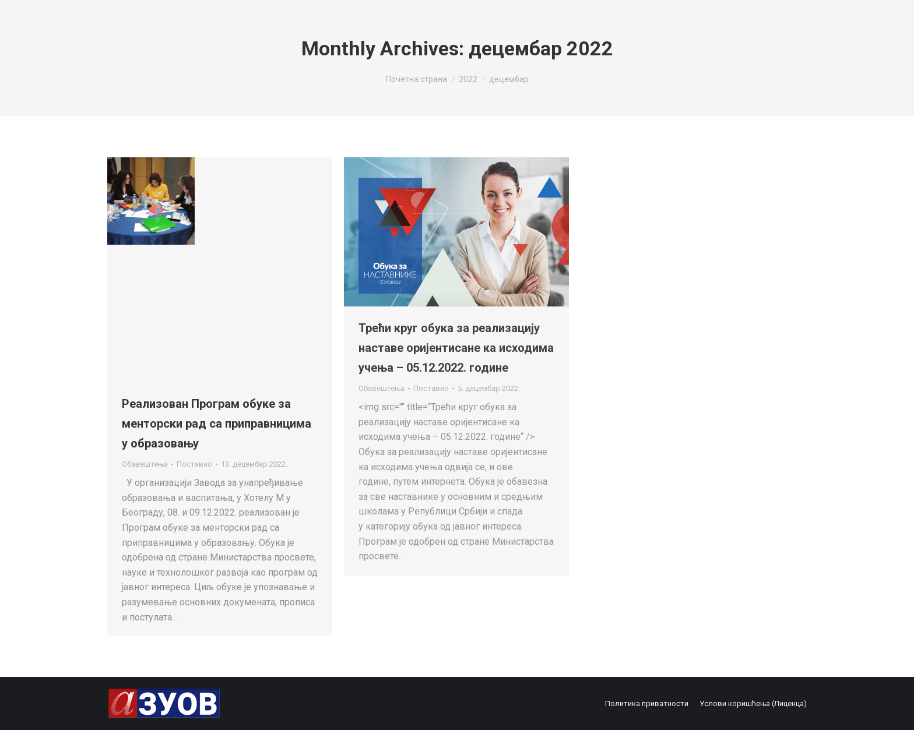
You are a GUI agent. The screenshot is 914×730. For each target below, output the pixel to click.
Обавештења (145, 464)
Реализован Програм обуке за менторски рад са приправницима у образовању (216, 423)
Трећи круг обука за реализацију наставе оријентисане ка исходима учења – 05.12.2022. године (456, 348)
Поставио (194, 464)
